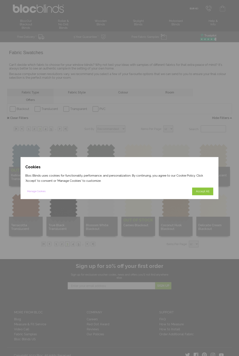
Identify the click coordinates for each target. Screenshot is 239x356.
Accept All (202, 191)
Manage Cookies (36, 191)
